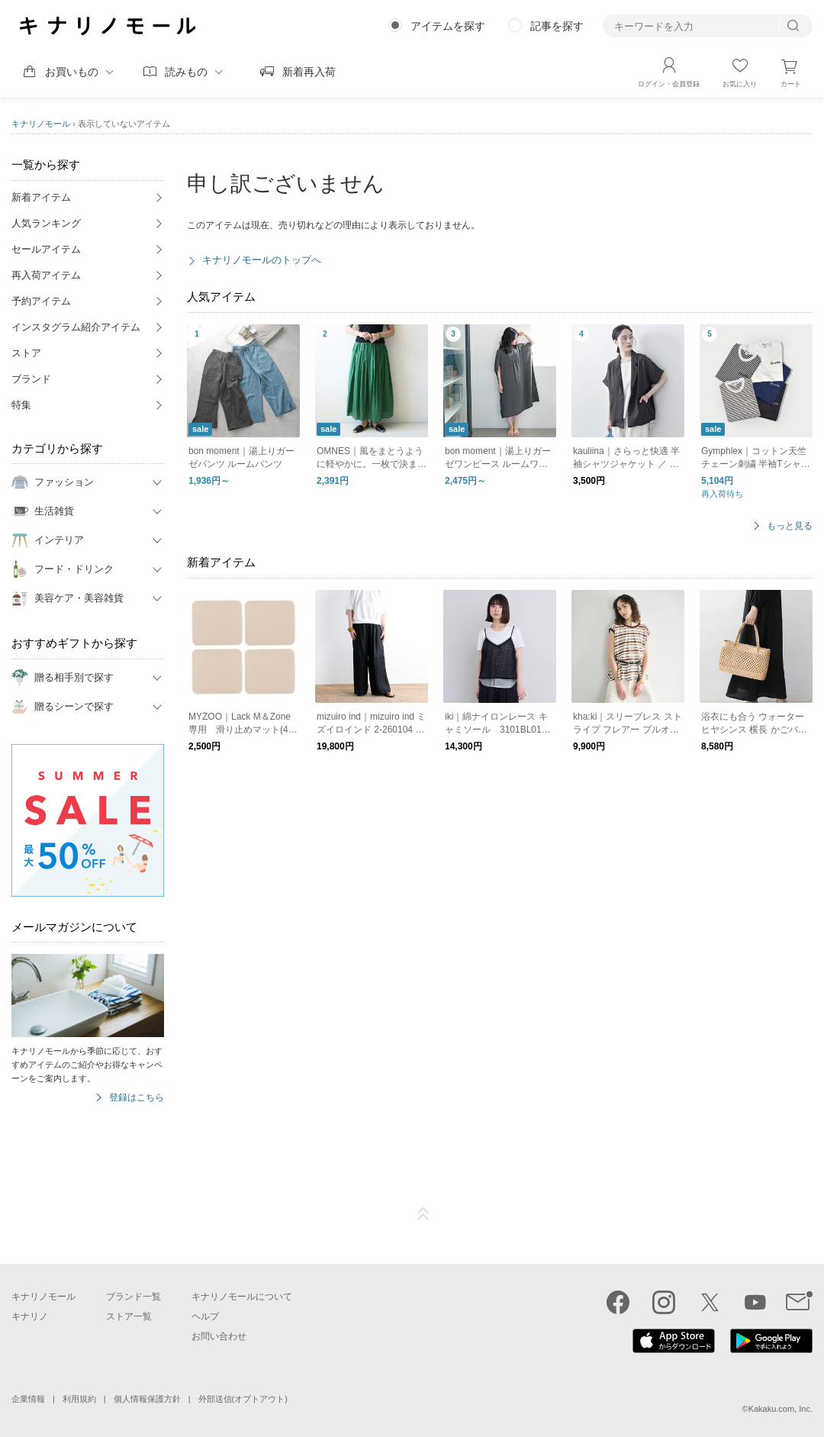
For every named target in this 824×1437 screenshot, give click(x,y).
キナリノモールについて (242, 1296)
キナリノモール (40, 123)
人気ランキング (46, 223)
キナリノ (29, 1316)
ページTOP (423, 1214)
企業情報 (28, 1398)
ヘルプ (205, 1316)
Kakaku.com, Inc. (780, 1408)
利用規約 (79, 1398)
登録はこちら (136, 1098)
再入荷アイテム (46, 275)
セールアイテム (46, 249)
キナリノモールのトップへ (261, 260)
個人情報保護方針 (147, 1398)
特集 (21, 405)
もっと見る (790, 526)
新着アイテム (41, 197)
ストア (26, 353)
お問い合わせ (219, 1336)
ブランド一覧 (133, 1296)
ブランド (31, 379)
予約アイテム (41, 301)
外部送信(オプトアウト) (243, 1398)
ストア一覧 (129, 1316)
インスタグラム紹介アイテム (75, 327)
